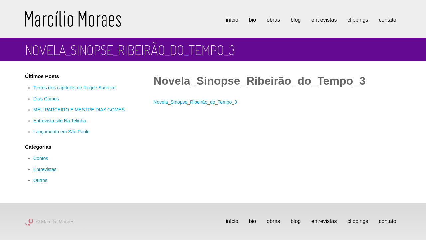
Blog (296, 20)
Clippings (357, 20)
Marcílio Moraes (73, 19)
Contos (40, 158)
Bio (252, 20)
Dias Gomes (46, 98)
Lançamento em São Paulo (61, 131)
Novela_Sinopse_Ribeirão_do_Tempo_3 (195, 102)
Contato (387, 20)
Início (232, 20)
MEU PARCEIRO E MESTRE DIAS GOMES (79, 109)
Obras (273, 20)
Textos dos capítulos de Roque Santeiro (74, 87)
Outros (40, 180)
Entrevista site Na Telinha (59, 120)
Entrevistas (324, 20)
